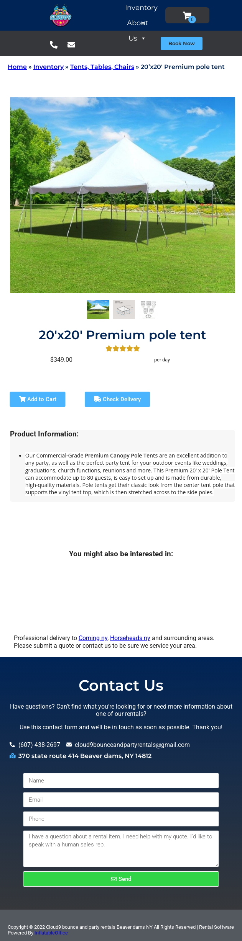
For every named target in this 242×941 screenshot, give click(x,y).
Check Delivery (117, 399)
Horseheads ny (130, 638)
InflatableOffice (51, 933)
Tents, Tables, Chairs (102, 66)
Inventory (153, 9)
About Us (151, 25)
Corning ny (93, 638)
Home (17, 66)
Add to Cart (37, 399)
